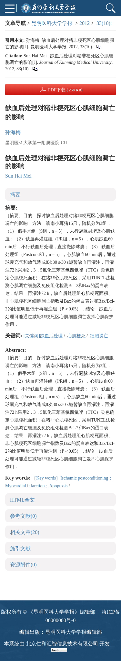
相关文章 (24, 532)
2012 (84, 23)
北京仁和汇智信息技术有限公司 (62, 643)
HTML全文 (22, 500)
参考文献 (23, 516)
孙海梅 (13, 132)
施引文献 (20, 548)
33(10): (104, 23)
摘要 (15, 194)
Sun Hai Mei (18, 176)
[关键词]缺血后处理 (43, 335)
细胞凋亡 (99, 335)
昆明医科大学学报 (52, 23)
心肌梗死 (76, 335)
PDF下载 (65, 89)
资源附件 (23, 564)
